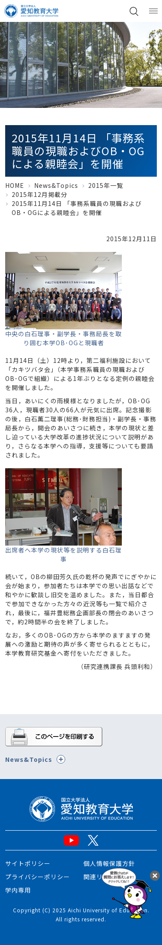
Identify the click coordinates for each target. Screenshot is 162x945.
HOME (14, 185)
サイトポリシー (28, 863)
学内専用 (18, 890)
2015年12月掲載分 (39, 194)
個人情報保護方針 (109, 863)
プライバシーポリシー (37, 876)
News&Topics (56, 185)
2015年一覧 (105, 185)
